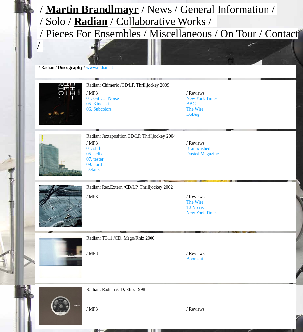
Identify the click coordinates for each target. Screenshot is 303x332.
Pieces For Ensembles (93, 33)
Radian (91, 21)
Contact (282, 33)
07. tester (94, 159)
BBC (191, 103)
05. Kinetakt (97, 103)
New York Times (202, 98)
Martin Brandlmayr (92, 9)
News (159, 9)
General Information (224, 9)
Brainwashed (198, 148)
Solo (56, 21)
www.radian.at (99, 67)
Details (93, 169)
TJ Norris (195, 207)
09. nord (94, 164)
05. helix (94, 153)
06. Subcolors (99, 109)
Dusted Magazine (202, 153)
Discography (70, 67)
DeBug (192, 114)
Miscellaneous (180, 33)
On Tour (238, 33)
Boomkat (194, 258)
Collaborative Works (161, 21)
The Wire (194, 109)
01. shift (94, 148)
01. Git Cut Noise (102, 98)
